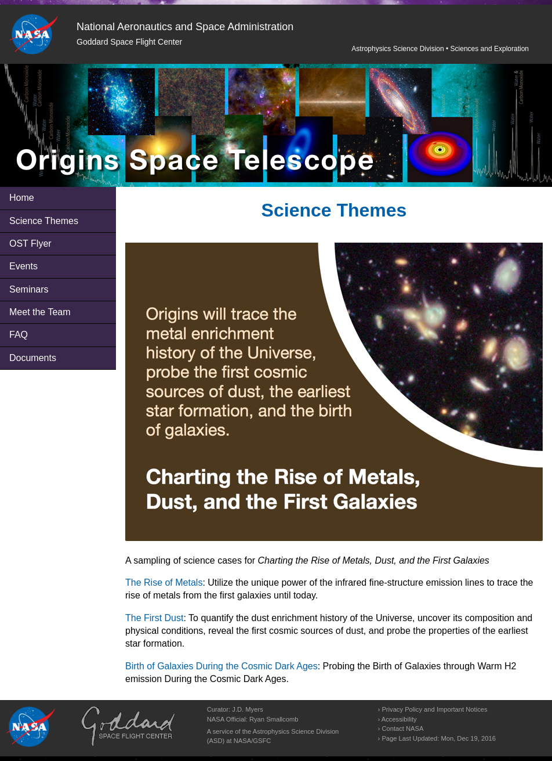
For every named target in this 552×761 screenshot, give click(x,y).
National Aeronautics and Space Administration (185, 27)
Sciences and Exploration (490, 49)
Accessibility (399, 719)
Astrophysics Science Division (397, 49)
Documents (32, 358)
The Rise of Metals (163, 582)
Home (21, 198)
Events (23, 266)
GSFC (262, 740)
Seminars (29, 289)
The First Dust (154, 618)
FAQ (18, 335)
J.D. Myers (247, 709)
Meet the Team (40, 312)
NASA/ (243, 740)
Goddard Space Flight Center (129, 41)
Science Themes (43, 221)
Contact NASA (402, 728)
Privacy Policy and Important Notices (434, 709)
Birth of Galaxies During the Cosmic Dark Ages (221, 666)
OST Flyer (30, 243)
